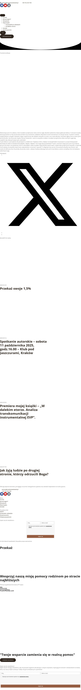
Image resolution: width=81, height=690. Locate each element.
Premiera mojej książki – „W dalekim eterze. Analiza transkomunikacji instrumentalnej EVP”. (22, 411)
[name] (33, 523)
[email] (47, 523)
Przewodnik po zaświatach (13, 24)
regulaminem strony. (24, 676)
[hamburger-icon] (2, 15)
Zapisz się (40, 536)
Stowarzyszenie (7, 30)
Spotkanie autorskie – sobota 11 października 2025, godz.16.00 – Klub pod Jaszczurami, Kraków (23, 347)
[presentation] (38, 531)
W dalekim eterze (10, 26)
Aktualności (6, 21)
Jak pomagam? (7, 19)
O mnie (5, 17)
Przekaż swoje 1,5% (15, 288)
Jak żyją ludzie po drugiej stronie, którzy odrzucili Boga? (24, 472)
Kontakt (5, 28)
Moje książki (6, 23)
